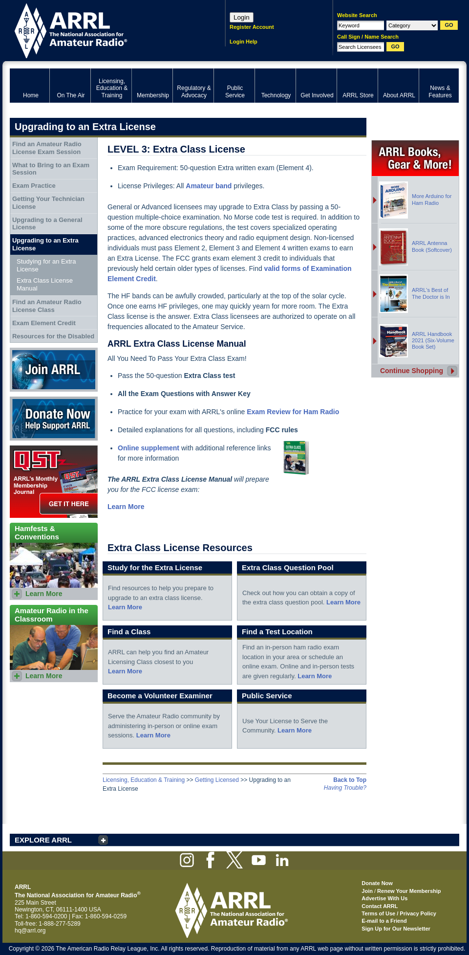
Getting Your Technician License (48, 202)
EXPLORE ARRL (43, 840)
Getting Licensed (217, 780)
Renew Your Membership (409, 891)
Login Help (243, 41)
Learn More (125, 607)
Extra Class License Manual (45, 284)
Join (367, 891)
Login (242, 17)
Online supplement (148, 448)
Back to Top (349, 780)
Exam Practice (34, 185)
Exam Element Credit (44, 323)
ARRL (105, 29)
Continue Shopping (411, 371)
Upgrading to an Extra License (45, 244)
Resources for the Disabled (53, 336)
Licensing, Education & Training (144, 780)
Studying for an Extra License (46, 265)
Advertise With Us (384, 898)
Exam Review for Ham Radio (293, 412)
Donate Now (54, 419)
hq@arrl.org (30, 930)
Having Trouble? (345, 787)
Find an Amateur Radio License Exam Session (47, 147)
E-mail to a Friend (384, 921)
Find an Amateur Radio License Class (47, 305)
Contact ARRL (380, 906)
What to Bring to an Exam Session (50, 169)
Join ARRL (54, 370)
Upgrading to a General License (47, 223)
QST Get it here (54, 481)
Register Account (252, 27)
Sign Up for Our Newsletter (396, 929)
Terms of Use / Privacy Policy (399, 913)
